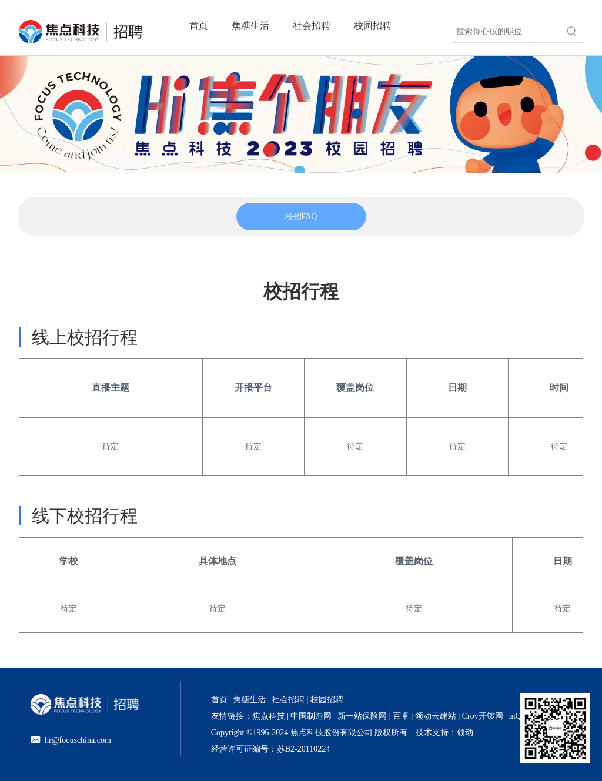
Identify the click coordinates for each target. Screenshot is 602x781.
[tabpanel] (301, 216)
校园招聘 (326, 699)
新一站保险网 (361, 716)
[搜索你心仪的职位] (506, 31)
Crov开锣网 (482, 716)
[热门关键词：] (572, 31)
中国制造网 (311, 716)
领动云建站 (435, 716)
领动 (465, 732)
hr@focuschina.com (78, 740)
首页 (219, 699)
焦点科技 (268, 716)
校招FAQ (301, 216)
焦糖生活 (249, 699)
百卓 (401, 716)
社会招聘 (288, 699)
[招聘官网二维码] (555, 728)
